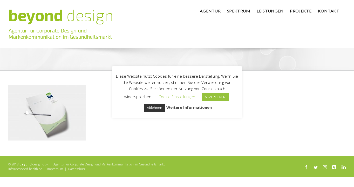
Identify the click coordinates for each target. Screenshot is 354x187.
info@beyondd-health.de (25, 169)
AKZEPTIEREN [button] (215, 97)
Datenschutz (76, 169)
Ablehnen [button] (154, 107)
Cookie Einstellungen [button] (177, 96)
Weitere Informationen (189, 107)
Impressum (55, 169)
